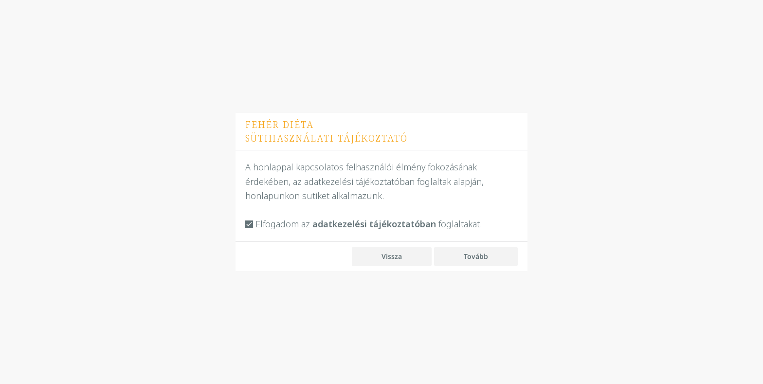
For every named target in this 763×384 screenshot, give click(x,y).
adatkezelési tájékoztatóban (374, 224)
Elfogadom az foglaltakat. (363, 224)
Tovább (476, 256)
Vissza (392, 256)
